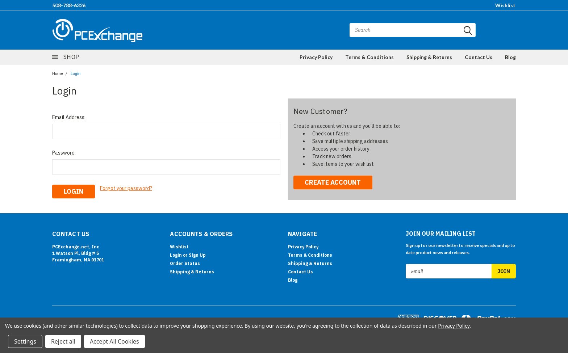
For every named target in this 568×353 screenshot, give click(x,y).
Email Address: (68, 117)
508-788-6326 (68, 5)
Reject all (63, 341)
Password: (64, 153)
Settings (25, 341)
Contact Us (478, 57)
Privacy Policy (316, 57)
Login (75, 73)
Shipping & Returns (429, 57)
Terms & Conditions (369, 57)
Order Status (185, 263)
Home (57, 73)
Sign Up (197, 255)
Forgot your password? (126, 188)
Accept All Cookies (114, 341)
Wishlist (505, 5)
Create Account (333, 182)
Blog (510, 57)
